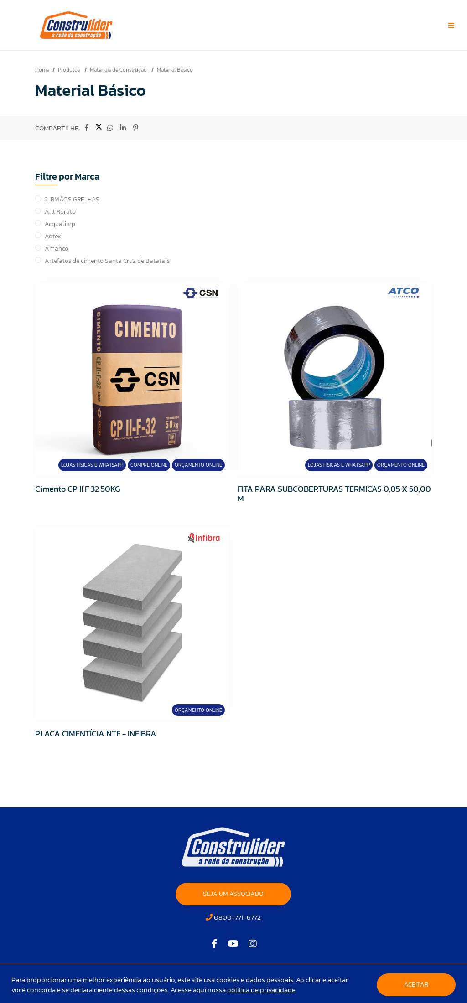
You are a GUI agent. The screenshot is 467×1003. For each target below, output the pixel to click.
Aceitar (416, 984)
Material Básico (175, 70)
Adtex (53, 236)
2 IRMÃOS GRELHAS (72, 199)
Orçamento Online (198, 464)
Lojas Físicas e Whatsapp (92, 464)
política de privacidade (261, 989)
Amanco (56, 248)
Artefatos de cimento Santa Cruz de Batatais (107, 261)
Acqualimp (60, 224)
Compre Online (148, 464)
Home (42, 70)
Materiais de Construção (119, 70)
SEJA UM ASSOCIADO (233, 894)
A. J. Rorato (60, 211)
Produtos (69, 70)
